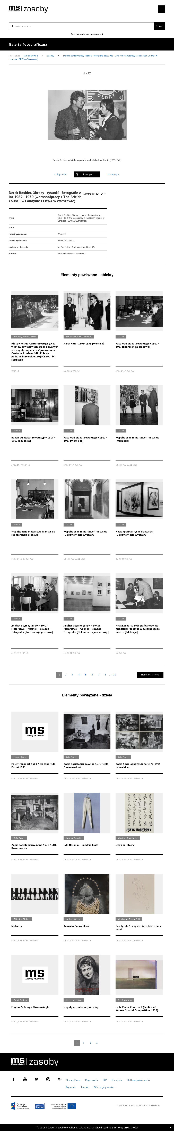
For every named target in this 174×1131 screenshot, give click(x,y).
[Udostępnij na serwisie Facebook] (105, 194)
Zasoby (51, 55)
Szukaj (159, 26)
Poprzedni (59, 174)
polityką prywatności (126, 1127)
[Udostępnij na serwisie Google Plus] (98, 194)
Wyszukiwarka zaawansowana (86, 33)
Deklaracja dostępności (138, 1080)
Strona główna (31, 55)
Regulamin (71, 1087)
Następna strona (150, 674)
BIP (105, 1080)
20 (114, 674)
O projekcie (117, 1080)
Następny (114, 174)
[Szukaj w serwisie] (81, 26)
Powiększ (88, 174)
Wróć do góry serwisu (105, 1087)
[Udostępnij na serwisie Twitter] (102, 194)
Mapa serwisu (91, 1080)
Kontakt (85, 1087)
